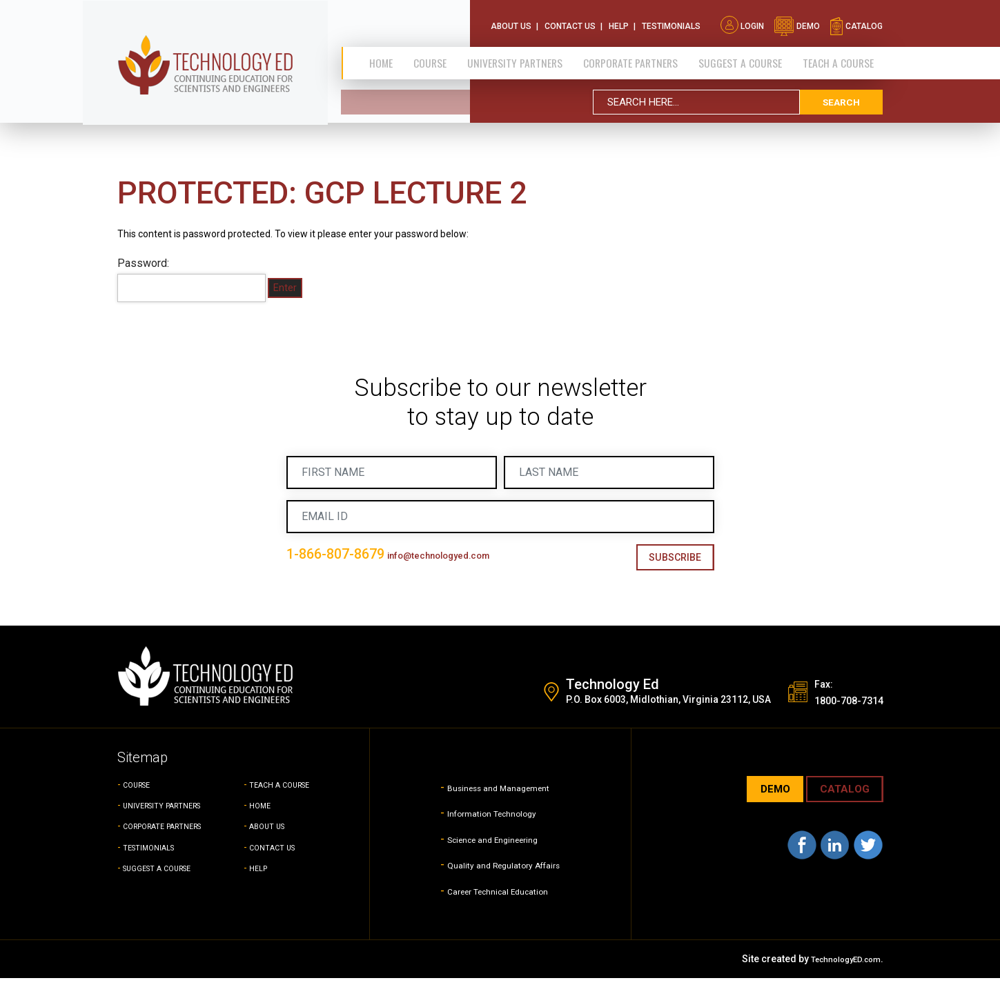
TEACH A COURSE (839, 57)
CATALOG (840, 807)
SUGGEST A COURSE (742, 57)
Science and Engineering (490, 855)
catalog (856, 21)
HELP (260, 884)
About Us (511, 21)
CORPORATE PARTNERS (631, 57)
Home (387, 57)
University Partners (515, 57)
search (841, 96)
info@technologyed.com (346, 578)
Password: (191, 279)
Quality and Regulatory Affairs (504, 882)
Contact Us (570, 21)
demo (797, 21)
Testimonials (671, 21)
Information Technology (488, 830)
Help (619, 21)
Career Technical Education (498, 907)
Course (432, 57)
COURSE (141, 801)
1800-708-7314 (836, 716)
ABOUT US (272, 843)
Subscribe (669, 558)
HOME (262, 822)
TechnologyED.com (837, 976)
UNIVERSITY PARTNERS (174, 822)
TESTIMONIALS (156, 864)
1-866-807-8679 (361, 554)
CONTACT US (278, 864)
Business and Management (498, 804)
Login (742, 21)
